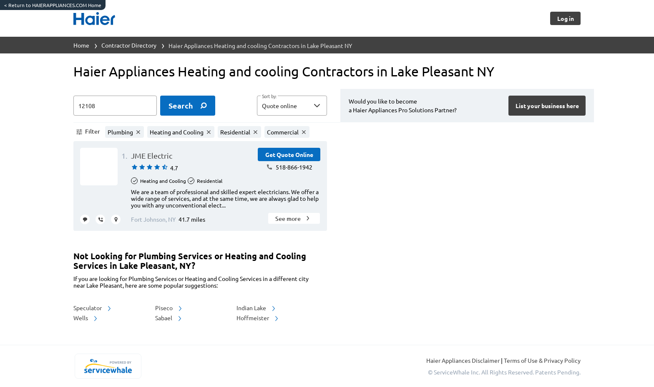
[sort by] (304, 105)
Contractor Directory (128, 45)
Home (81, 45)
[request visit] (116, 219)
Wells (85, 317)
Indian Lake (256, 307)
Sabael (169, 317)
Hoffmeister (257, 317)
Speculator (92, 307)
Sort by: (269, 96)
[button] (292, 106)
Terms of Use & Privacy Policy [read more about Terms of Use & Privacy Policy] (542, 360)
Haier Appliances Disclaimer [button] (463, 360)
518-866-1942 (289, 167)
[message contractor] (85, 219)
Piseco (169, 307)
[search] (187, 106)
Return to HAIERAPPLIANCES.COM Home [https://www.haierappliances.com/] (52, 5)
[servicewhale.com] (107, 366)
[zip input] (115, 105)
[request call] (100, 219)
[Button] (565, 18)
